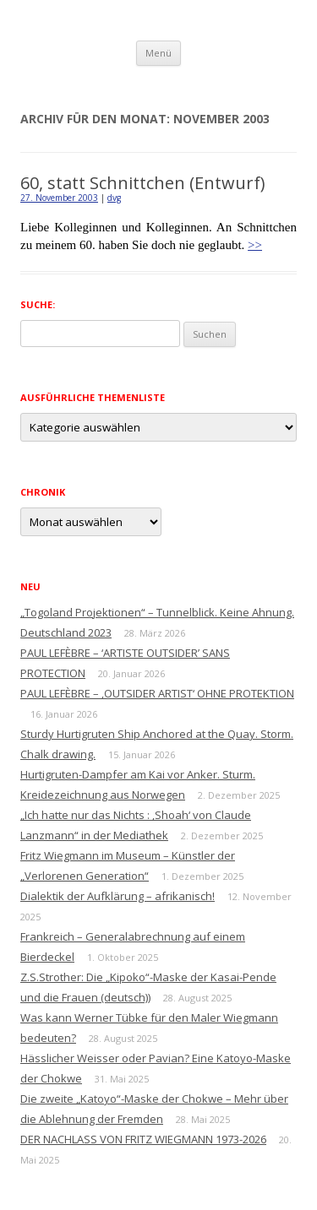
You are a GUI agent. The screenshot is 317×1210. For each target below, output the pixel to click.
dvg (114, 197)
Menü (158, 52)
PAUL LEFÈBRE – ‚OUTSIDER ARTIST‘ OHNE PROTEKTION (157, 693)
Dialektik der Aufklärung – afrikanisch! (117, 895)
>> (255, 245)
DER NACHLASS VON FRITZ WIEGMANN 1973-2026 (143, 1139)
